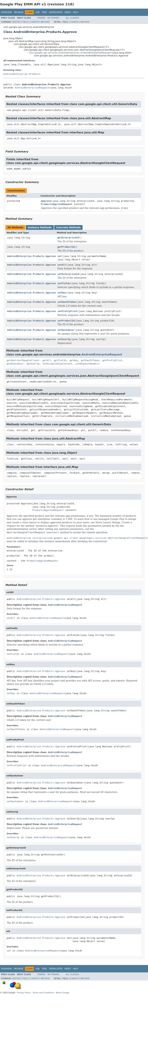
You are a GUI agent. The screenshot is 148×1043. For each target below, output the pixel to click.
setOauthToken (66, 302)
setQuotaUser (66, 330)
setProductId (66, 320)
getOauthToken (90, 360)
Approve (46, 201)
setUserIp (63, 339)
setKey (61, 292)
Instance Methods (40, 227)
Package (18, 12)
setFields (63, 283)
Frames (41, 18)
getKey (74, 360)
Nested (16, 22)
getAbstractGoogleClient (23, 360)
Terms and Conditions (43, 993)
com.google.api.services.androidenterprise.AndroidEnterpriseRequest (70, 52)
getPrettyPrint (112, 360)
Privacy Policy (24, 993)
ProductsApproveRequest (56, 204)
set (59, 256)
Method (45, 22)
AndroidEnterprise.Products (22, 74)
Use (38, 12)
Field (25, 22)
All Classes (72, 18)
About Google (62, 993)
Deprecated (56, 12)
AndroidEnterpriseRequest (32, 87)
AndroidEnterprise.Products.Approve (31, 256)
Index (68, 12)
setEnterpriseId (68, 274)
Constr (34, 22)
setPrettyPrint (67, 311)
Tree (44, 12)
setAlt (61, 264)
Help (75, 12)
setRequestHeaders (87, 363)
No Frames (53, 18)
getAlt (46, 360)
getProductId (66, 247)
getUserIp (33, 363)
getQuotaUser (15, 363)
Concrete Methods (68, 227)
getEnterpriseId (68, 237)
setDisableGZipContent (57, 363)
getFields (60, 360)
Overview (6, 12)
